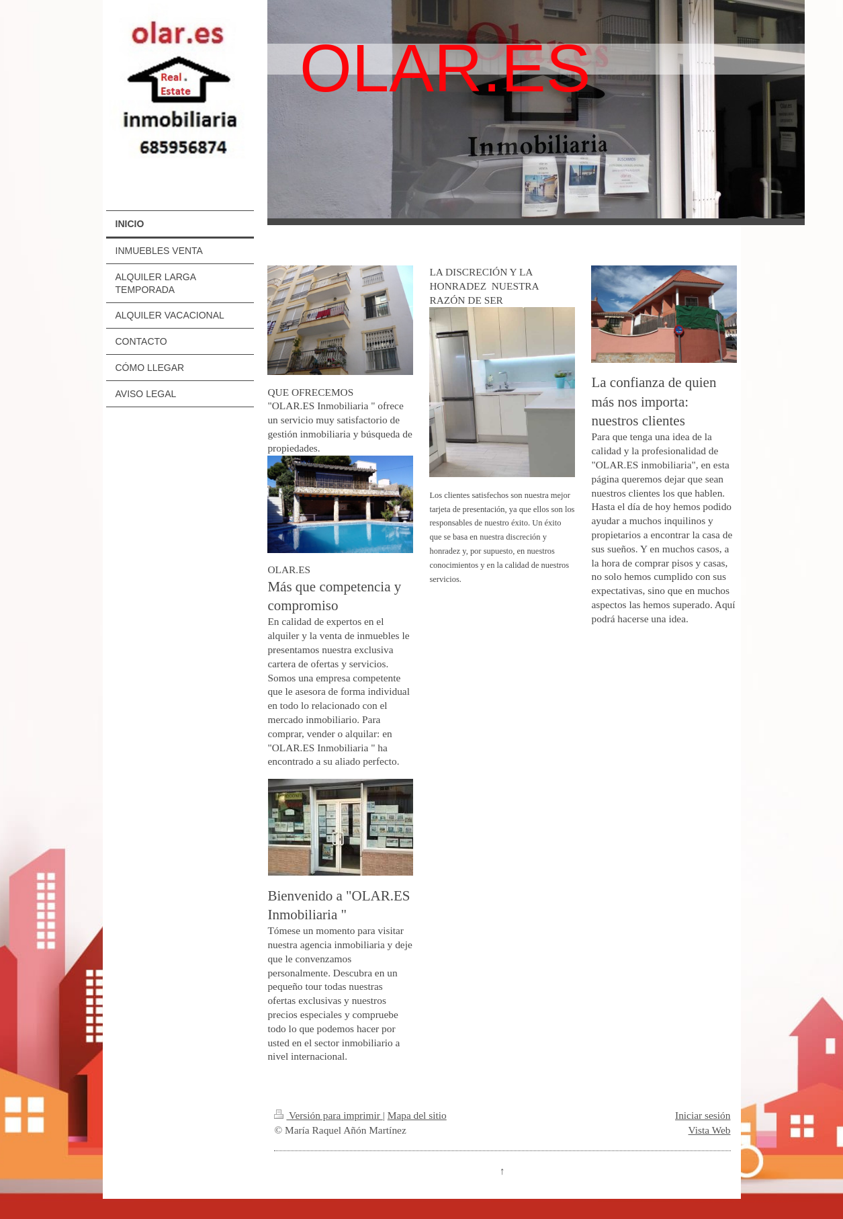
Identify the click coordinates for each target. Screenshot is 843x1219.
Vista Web (710, 1130)
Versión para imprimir (328, 1115)
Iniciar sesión (702, 1115)
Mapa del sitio (417, 1115)
